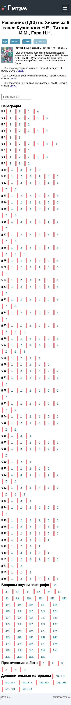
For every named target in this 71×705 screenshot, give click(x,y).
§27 (43, 617)
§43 (55, 637)
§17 (43, 604)
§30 (19, 624)
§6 (49, 591)
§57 (43, 656)
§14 (7, 604)
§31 (31, 624)
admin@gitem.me (62, 697)
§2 (6, 591)
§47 (43, 643)
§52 (43, 650)
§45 (19, 643)
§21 (31, 611)
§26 (31, 617)
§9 (17, 598)
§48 (55, 643)
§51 (31, 650)
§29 (7, 624)
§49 (7, 650)
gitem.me (10, 5)
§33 (55, 624)
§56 (31, 656)
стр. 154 (10, 682)
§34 (7, 630)
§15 (19, 604)
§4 (28, 591)
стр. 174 (27, 682)
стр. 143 (60, 676)
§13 (64, 598)
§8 (6, 598)
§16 (31, 604)
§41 (31, 637)
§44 (7, 643)
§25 (19, 617)
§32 (43, 624)
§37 (43, 630)
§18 (55, 604)
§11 (40, 598)
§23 (55, 611)
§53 (55, 650)
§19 (7, 611)
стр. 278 (27, 689)
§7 (59, 591)
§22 (43, 611)
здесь (20, 70)
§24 (7, 617)
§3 (17, 591)
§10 (29, 598)
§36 (31, 630)
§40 (19, 637)
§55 (19, 656)
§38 (55, 630)
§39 (7, 637)
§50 (19, 650)
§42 (43, 637)
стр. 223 (10, 689)
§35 (19, 630)
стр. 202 (61, 682)
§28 (55, 617)
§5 (38, 591)
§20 (19, 611)
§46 (31, 643)
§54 (7, 656)
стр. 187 (44, 682)
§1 (55, 585)
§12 (52, 598)
